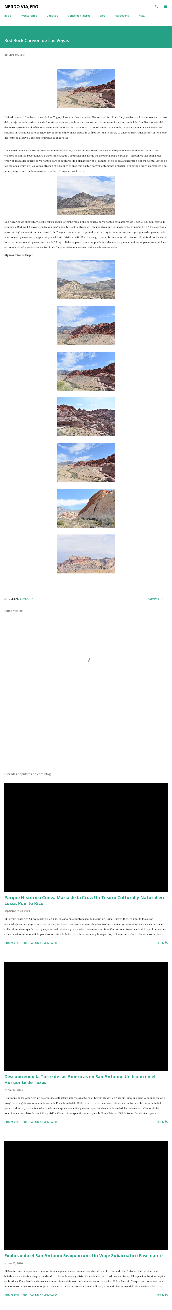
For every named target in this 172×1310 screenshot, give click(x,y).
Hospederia (122, 15)
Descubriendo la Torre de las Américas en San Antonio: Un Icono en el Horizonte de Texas (80, 1079)
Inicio (7, 15)
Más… (142, 15)
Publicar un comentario (40, 943)
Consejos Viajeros (79, 15)
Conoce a (52, 15)
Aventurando (29, 15)
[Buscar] (156, 6)
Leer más (162, 943)
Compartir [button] (155, 599)
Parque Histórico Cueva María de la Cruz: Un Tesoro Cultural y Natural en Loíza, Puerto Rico (84, 900)
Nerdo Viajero (21, 6)
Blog (102, 15)
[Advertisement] (86, 734)
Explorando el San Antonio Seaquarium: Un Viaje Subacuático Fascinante (83, 1255)
